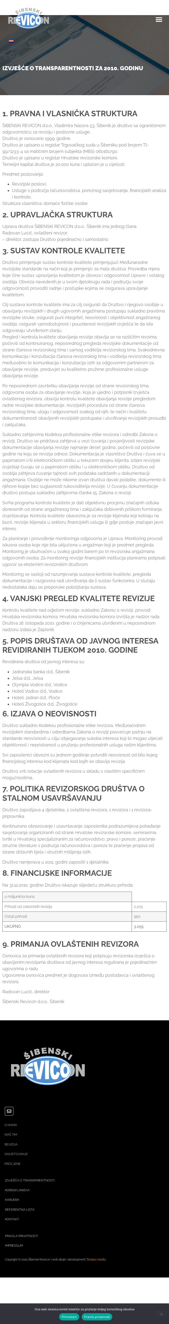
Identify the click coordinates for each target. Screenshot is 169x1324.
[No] (161, 1313)
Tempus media (96, 1259)
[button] (158, 19)
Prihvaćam (69, 1317)
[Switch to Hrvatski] (11, 40)
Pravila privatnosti (97, 1317)
